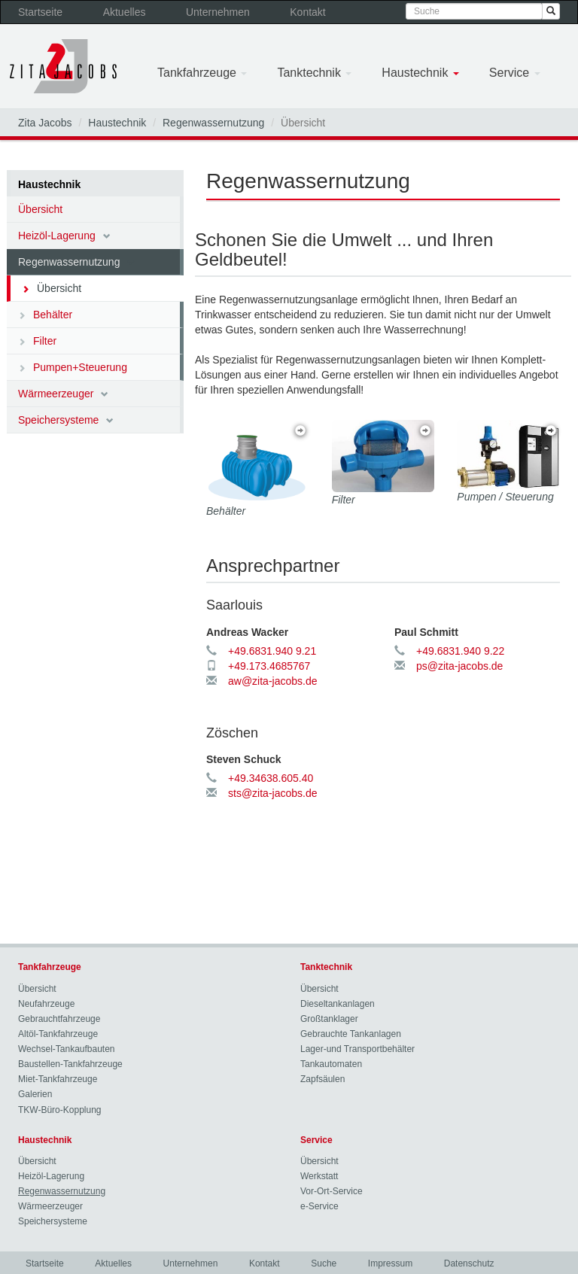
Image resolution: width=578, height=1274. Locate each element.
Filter (37, 341)
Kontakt (307, 12)
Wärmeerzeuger (63, 394)
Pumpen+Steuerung (72, 367)
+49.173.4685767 (269, 666)
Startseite (40, 12)
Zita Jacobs (45, 123)
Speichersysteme (66, 420)
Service (514, 72)
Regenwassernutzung (213, 123)
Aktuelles (124, 12)
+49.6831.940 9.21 (272, 651)
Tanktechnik (314, 72)
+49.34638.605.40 (270, 778)
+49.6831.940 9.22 (460, 651)
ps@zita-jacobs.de (459, 666)
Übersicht (40, 209)
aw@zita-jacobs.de (273, 681)
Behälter (45, 315)
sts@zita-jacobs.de (272, 793)
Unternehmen (218, 12)
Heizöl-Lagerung (64, 236)
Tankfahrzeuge (202, 72)
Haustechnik (420, 72)
